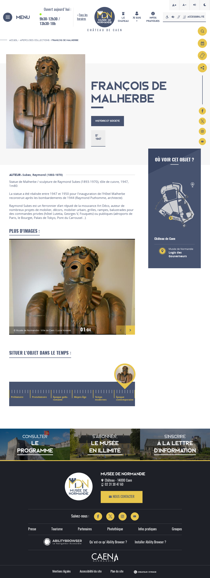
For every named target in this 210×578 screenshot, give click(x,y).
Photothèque (115, 529)
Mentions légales (61, 571)
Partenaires (85, 529)
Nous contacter (121, 497)
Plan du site (117, 571)
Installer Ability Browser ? (150, 542)
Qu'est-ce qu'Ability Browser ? (108, 542)
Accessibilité (184, 17)
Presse (32, 529)
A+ (174, 5)
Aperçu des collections (35, 40)
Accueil (13, 40)
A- (184, 5)
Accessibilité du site (91, 571)
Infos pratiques (147, 529)
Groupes (177, 529)
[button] (120, 330)
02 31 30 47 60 (114, 484)
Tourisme (57, 529)
